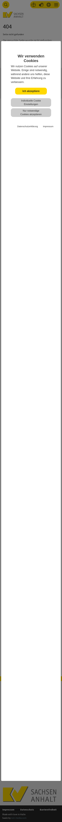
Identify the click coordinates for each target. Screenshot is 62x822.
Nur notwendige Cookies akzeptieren (31, 113)
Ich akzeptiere (31, 91)
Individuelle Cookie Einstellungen (31, 102)
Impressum (48, 126)
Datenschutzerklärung (27, 126)
